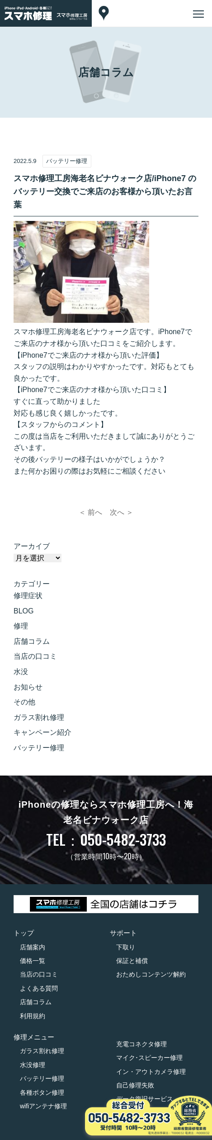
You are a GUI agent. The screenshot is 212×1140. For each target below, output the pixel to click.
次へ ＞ (121, 512)
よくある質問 (39, 988)
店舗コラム (32, 641)
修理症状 (28, 595)
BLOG (23, 611)
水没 (21, 671)
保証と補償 (132, 960)
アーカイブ (32, 546)
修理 (21, 626)
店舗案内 (32, 947)
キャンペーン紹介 (42, 732)
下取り (125, 947)
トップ (24, 933)
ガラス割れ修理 (39, 717)
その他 (24, 702)
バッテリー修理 (39, 748)
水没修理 (32, 1064)
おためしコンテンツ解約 (151, 974)
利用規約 (32, 1016)
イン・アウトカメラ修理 (151, 1071)
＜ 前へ (90, 512)
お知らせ (28, 687)
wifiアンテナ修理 (43, 1106)
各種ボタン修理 (42, 1092)
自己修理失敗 (135, 1085)
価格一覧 (32, 960)
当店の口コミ (35, 656)
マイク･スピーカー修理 (149, 1057)
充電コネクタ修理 (141, 1044)
